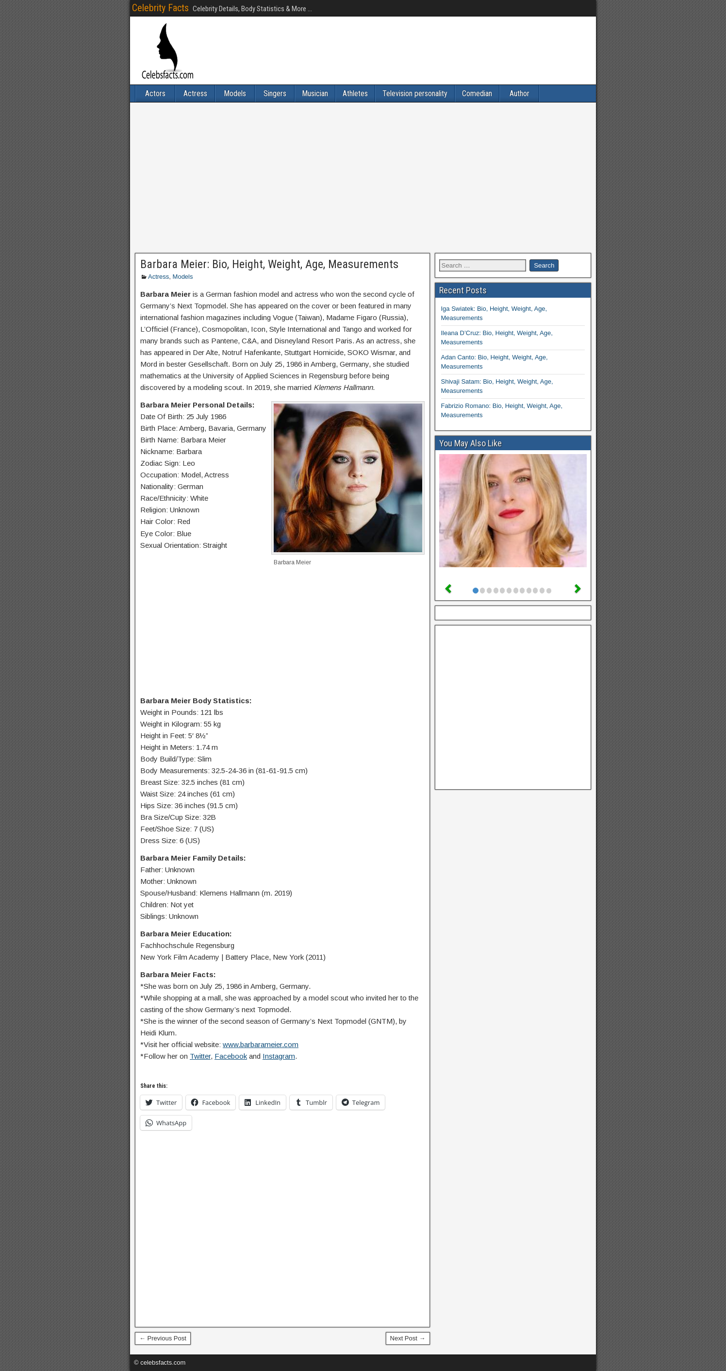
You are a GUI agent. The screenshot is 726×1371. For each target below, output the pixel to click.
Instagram (279, 1056)
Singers (275, 93)
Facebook (230, 1056)
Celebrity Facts (160, 8)
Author (519, 93)
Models (235, 93)
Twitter (200, 1056)
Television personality (414, 93)
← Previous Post (162, 1338)
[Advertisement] (363, 178)
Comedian (477, 93)
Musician (315, 93)
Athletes (355, 93)
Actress (195, 93)
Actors (155, 93)
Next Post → (408, 1338)
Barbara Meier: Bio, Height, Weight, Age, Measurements (269, 264)
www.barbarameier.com (260, 1044)
